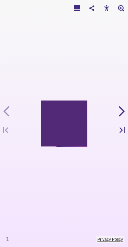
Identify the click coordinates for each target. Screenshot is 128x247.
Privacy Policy (110, 239)
